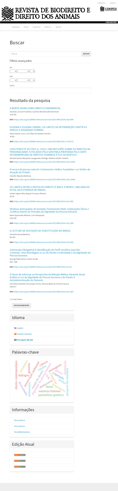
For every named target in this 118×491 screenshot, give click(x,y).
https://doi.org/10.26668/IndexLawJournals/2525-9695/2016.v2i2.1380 (43, 223)
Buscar (58, 27)
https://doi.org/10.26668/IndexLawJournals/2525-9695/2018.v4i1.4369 (43, 242)
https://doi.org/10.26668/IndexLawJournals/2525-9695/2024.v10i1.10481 (44, 179)
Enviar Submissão (21, 305)
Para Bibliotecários (22, 432)
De (11, 67)
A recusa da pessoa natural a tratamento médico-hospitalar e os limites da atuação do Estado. (50, 171)
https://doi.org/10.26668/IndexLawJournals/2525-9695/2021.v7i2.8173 (43, 141)
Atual (26, 27)
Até (11, 76)
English (20, 328)
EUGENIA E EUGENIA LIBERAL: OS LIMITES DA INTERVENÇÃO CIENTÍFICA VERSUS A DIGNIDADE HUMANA (48, 128)
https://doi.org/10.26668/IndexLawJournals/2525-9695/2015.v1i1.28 (42, 267)
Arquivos (36, 27)
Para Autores (19, 426)
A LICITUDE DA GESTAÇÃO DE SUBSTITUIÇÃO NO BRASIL (40, 230)
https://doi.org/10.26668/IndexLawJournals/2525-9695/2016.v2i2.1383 (43, 291)
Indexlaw (16, 27)
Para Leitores (19, 420)
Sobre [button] (48, 27)
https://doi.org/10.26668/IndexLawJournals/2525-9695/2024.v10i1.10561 (44, 162)
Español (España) (24, 334)
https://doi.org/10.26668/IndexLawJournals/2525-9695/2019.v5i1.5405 (43, 201)
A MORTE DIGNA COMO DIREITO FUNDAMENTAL (35, 108)
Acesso (113, 3)
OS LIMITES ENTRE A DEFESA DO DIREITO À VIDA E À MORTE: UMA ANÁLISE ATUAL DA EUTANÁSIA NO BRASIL (50, 188)
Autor (12, 85)
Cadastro (101, 3)
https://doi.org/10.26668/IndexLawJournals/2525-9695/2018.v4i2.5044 (43, 119)
